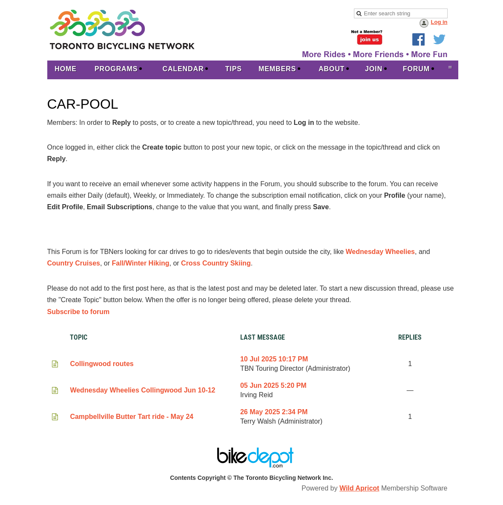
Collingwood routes (101, 363)
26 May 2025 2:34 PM (274, 412)
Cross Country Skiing (216, 263)
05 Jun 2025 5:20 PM (273, 385)
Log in (439, 22)
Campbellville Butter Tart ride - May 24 (131, 416)
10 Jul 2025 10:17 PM (274, 359)
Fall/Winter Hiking (141, 263)
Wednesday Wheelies (380, 251)
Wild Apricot (359, 488)
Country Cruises (73, 263)
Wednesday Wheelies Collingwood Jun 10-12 (142, 390)
